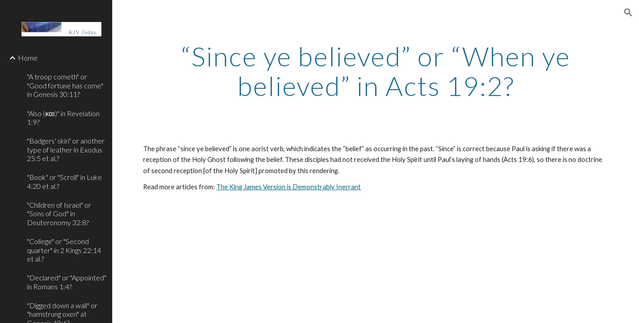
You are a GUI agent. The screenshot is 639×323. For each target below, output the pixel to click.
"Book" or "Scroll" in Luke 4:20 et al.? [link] (64, 181)
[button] (628, 12)
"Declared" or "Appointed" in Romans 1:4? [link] (66, 281)
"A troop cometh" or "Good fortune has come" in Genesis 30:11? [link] (65, 85)
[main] (375, 71)
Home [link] (28, 57)
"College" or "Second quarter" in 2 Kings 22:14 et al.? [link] (64, 250)
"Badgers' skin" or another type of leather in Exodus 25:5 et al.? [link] (66, 149)
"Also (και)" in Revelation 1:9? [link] (63, 117)
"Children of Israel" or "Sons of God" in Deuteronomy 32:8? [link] (59, 214)
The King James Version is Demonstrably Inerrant (288, 187)
